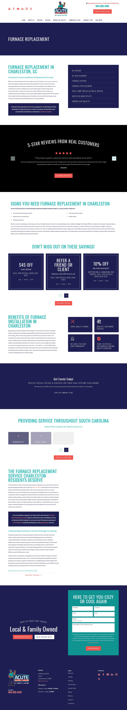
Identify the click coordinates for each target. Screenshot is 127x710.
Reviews (70, 696)
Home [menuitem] (23, 20)
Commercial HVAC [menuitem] (75, 20)
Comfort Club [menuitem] (88, 20)
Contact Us (71, 703)
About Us (70, 673)
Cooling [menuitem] (39, 20)
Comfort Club (72, 688)
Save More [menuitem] (98, 20)
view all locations (63, 457)
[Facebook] (14, 9)
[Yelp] (31, 9)
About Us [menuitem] (31, 20)
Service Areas (72, 684)
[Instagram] (27, 9)
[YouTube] (18, 9)
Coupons (70, 700)
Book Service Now (102, 11)
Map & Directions (43, 681)
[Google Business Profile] (9, 9)
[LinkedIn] (22, 9)
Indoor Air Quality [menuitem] (59, 20)
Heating (70, 681)
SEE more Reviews (63, 176)
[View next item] (114, 158)
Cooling (70, 677)
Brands (70, 692)
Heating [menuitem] (47, 20)
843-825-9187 (102, 6)
